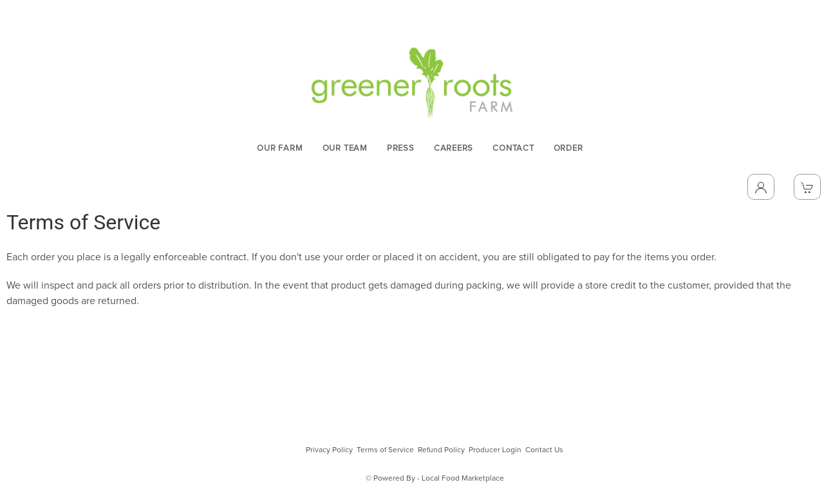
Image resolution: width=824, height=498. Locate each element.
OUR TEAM (345, 148)
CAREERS (453, 148)
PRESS (401, 148)
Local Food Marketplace (463, 479)
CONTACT (513, 148)
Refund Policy (441, 450)
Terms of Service (385, 450)
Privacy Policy (329, 450)
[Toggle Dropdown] (760, 187)
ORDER (568, 148)
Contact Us (544, 450)
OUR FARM (280, 148)
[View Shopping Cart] (807, 187)
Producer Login (495, 450)
